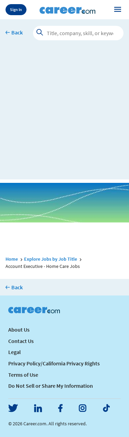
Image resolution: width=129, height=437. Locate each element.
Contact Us (21, 340)
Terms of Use (23, 374)
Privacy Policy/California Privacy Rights (54, 363)
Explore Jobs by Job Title (50, 259)
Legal (14, 351)
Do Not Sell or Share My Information (50, 385)
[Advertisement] (64, 114)
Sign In (16, 9)
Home (12, 259)
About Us (19, 329)
